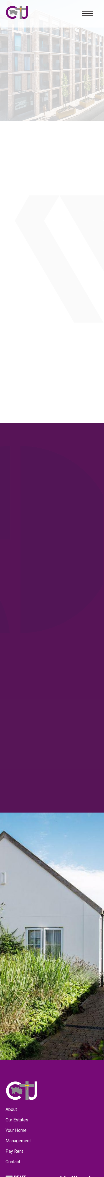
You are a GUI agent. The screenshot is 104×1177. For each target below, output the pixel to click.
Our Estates (17, 1119)
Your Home (16, 1130)
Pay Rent (14, 1151)
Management (18, 1140)
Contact (13, 1161)
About (11, 1109)
